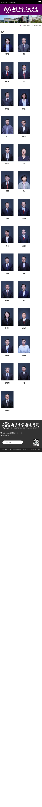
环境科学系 (35, 25)
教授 (40, 25)
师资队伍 (29, 25)
